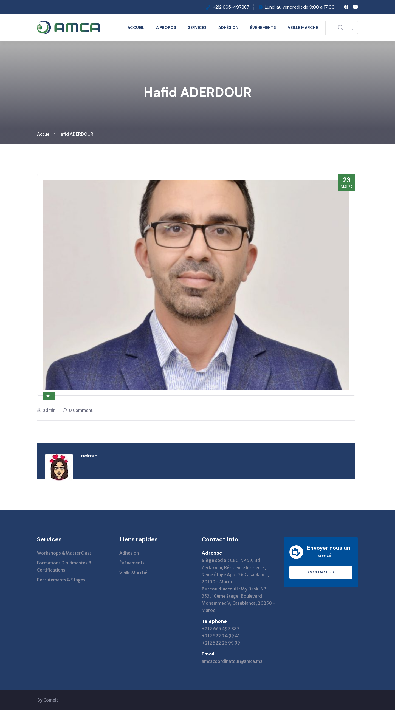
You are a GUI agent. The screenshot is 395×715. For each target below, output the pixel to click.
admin (49, 410)
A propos (166, 27)
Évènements (263, 27)
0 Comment (81, 410)
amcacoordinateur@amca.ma (232, 661)
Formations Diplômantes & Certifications (64, 566)
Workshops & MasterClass (64, 553)
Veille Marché (303, 27)
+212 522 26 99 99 (221, 643)
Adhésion (228, 27)
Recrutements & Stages (61, 580)
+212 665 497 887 (220, 629)
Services (197, 27)
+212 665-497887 (231, 7)
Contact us (321, 572)
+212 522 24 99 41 (221, 636)
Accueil (136, 27)
